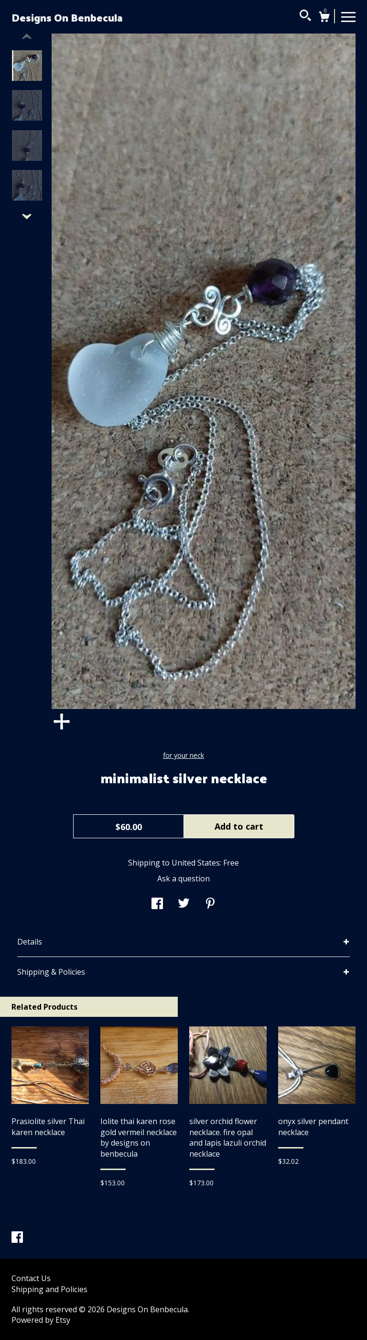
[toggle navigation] (348, 16)
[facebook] (17, 1238)
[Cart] (324, 18)
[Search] (305, 16)
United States (196, 862)
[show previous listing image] (27, 37)
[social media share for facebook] (157, 904)
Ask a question (183, 878)
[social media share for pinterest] (210, 904)
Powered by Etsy (40, 1320)
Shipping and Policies (49, 1289)
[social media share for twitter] (183, 904)
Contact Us (31, 1278)
